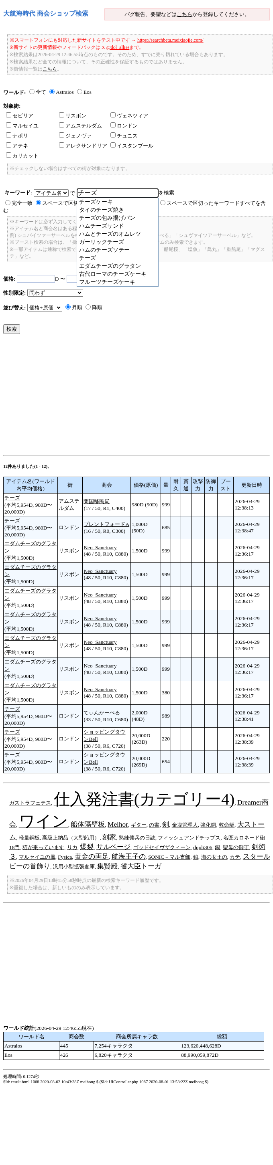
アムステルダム (80, 126)
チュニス (124, 136)
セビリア (19, 116)
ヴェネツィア (129, 116)
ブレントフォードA (106, 524)
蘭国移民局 (97, 501)
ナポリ (17, 136)
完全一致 (22, 203)
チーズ (12, 498)
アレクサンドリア (83, 146)
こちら (184, 14)
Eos (88, 92)
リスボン (72, 116)
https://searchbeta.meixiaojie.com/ (170, 40)
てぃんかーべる (102, 713)
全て (41, 92)
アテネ (17, 146)
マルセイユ (22, 126)
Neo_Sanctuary (100, 547)
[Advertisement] (103, 396)
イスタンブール (131, 146)
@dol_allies (118, 47)
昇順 (77, 307)
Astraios (64, 92)
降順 (97, 307)
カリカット (22, 156)
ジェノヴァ (75, 136)
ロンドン (124, 126)
